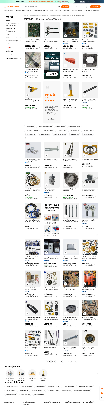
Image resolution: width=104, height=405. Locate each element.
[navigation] (13, 189)
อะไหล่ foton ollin (74, 134)
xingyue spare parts (25, 394)
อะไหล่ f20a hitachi (53, 390)
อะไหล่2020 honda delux (32, 130)
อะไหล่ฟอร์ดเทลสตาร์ (40, 394)
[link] (101, 388)
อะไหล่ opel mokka (88, 134)
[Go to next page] (75, 361)
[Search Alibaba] (41, 7)
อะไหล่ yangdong (60, 126)
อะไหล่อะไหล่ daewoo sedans (82, 390)
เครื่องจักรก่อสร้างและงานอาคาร (39, 15)
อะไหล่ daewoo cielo (31, 138)
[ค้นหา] (65, 6)
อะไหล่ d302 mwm (88, 130)
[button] (59, 7)
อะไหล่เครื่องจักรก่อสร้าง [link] (78, 15)
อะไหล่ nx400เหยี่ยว (30, 134)
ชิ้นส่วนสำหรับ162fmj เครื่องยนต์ (85, 386)
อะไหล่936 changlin (47, 130)
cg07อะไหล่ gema (11, 394)
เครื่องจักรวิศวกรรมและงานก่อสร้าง (60, 15)
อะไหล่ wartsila (29, 126)
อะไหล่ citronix (67, 390)
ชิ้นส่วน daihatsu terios (38, 390)
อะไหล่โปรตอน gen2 (23, 390)
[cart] (81, 7)
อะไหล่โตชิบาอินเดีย (44, 134)
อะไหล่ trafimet (10, 390)
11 (71, 361)
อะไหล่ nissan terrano (75, 126)
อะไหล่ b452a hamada (60, 134)
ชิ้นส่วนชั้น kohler (61, 130)
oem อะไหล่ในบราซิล (68, 386)
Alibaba (26, 15)
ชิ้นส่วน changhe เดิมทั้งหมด (44, 126)
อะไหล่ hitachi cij (74, 130)
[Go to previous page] (47, 361)
